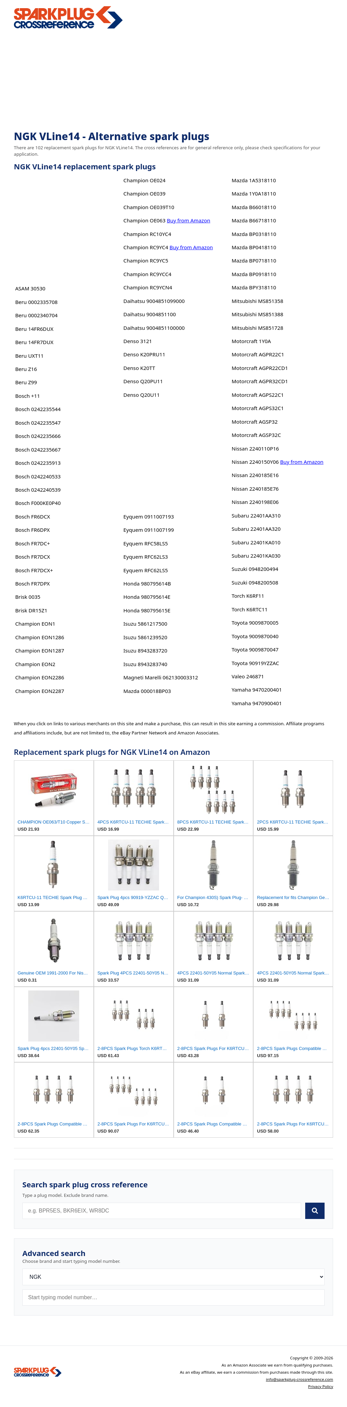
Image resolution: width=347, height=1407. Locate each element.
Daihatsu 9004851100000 (154, 327)
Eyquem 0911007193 (148, 516)
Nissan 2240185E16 (255, 475)
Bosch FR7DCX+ (34, 570)
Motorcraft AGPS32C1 (258, 408)
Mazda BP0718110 (254, 260)
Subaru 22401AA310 (256, 515)
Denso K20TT (139, 368)
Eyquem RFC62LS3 (145, 556)
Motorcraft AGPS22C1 (258, 394)
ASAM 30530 (30, 288)
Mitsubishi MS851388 (257, 314)
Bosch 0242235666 (38, 436)
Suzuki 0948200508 (255, 582)
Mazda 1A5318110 (254, 180)
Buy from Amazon (188, 220)
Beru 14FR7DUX (34, 342)
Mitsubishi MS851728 (257, 327)
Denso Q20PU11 (143, 381)
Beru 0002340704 (36, 315)
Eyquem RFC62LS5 (145, 570)
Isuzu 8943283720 (145, 650)
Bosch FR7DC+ (32, 543)
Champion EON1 (35, 623)
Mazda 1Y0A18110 (254, 193)
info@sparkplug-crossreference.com (299, 1379)
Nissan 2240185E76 (255, 488)
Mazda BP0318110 (254, 234)
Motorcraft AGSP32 (255, 421)
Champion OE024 (144, 180)
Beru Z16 (26, 369)
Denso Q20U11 (141, 394)
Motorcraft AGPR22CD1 (260, 368)
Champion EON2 (35, 664)
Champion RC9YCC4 (147, 274)
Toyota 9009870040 (255, 636)
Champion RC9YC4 (145, 247)
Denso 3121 (137, 341)
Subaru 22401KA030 (256, 555)
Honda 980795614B (147, 583)
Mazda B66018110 (254, 207)
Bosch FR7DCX (32, 556)
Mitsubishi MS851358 (257, 301)
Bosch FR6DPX (32, 529)
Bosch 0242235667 (38, 449)
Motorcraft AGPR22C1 (258, 354)
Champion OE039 (144, 193)
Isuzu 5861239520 (145, 637)
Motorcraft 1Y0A (251, 341)
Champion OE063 (144, 220)
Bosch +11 (27, 395)
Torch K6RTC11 (250, 609)
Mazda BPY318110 (254, 287)
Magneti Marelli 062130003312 (160, 677)
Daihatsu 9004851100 (149, 314)
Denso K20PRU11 (144, 354)
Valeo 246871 (248, 676)
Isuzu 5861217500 (145, 623)
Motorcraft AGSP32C (256, 434)
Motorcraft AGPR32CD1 (260, 381)
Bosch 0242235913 (38, 462)
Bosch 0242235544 (38, 409)
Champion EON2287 (39, 691)
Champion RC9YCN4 (147, 287)
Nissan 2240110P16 (255, 448)
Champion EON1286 (39, 637)
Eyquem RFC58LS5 (145, 543)
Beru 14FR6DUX (34, 328)
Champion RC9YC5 (145, 260)
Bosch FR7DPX (32, 583)
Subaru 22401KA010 (256, 542)
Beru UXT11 (29, 355)
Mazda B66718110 (254, 220)
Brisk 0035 (27, 596)
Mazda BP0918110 (254, 274)
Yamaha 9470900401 (257, 703)
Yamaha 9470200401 (257, 689)
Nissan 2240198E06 (255, 501)
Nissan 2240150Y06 (255, 461)
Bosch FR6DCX (32, 516)
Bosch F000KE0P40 (38, 502)
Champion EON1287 (39, 650)
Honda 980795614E (146, 596)
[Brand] (173, 1277)
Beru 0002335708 (36, 302)
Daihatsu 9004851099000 (154, 301)
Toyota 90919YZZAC (255, 663)
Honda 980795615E (146, 610)
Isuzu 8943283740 (145, 664)
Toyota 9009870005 (255, 622)
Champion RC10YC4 (147, 234)
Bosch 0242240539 (38, 489)
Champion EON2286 (39, 677)
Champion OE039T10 (148, 207)
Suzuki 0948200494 (255, 568)
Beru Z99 (26, 382)
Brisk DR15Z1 (31, 610)
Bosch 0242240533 (38, 476)
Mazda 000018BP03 (147, 691)
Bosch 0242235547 (38, 422)
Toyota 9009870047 (255, 649)
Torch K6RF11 (248, 595)
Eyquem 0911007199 (148, 529)
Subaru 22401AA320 (256, 528)
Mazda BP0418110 (254, 247)
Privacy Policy (320, 1386)
